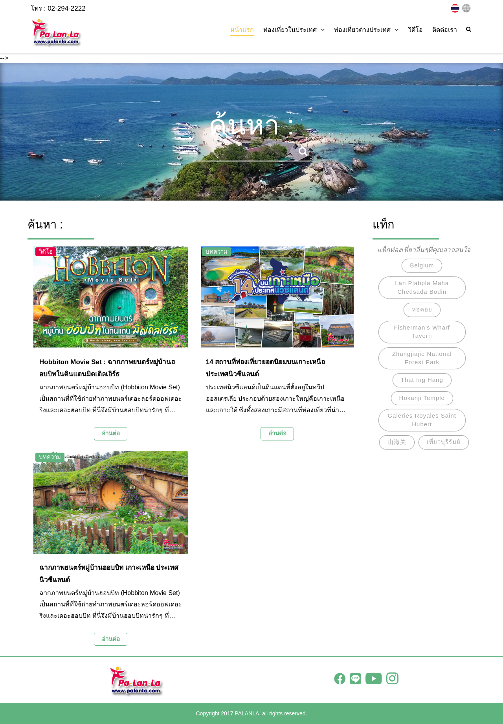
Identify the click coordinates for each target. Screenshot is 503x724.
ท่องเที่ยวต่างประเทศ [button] (366, 29)
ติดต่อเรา (444, 29)
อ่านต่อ (111, 433)
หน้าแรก (242, 29)
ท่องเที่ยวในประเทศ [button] (294, 29)
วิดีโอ (415, 29)
